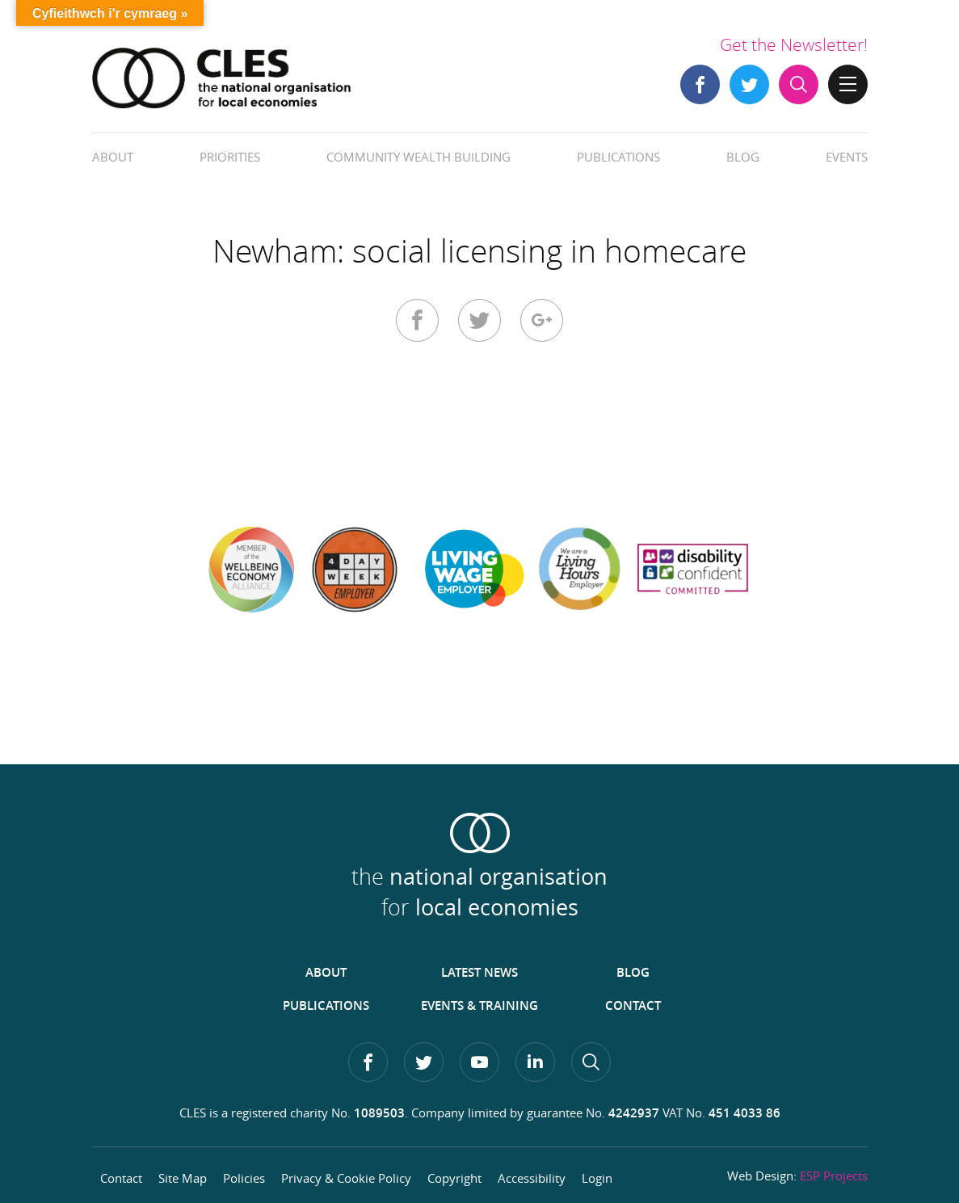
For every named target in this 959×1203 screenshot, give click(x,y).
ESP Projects (834, 1175)
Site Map (182, 1178)
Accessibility (532, 1178)
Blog (742, 157)
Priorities (230, 157)
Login (597, 1178)
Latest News (479, 972)
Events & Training (479, 1005)
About (112, 157)
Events (847, 157)
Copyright (454, 1178)
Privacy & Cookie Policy (346, 1178)
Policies (244, 1178)
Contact (633, 1005)
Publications (618, 157)
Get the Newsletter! (794, 44)
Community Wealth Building (418, 157)
